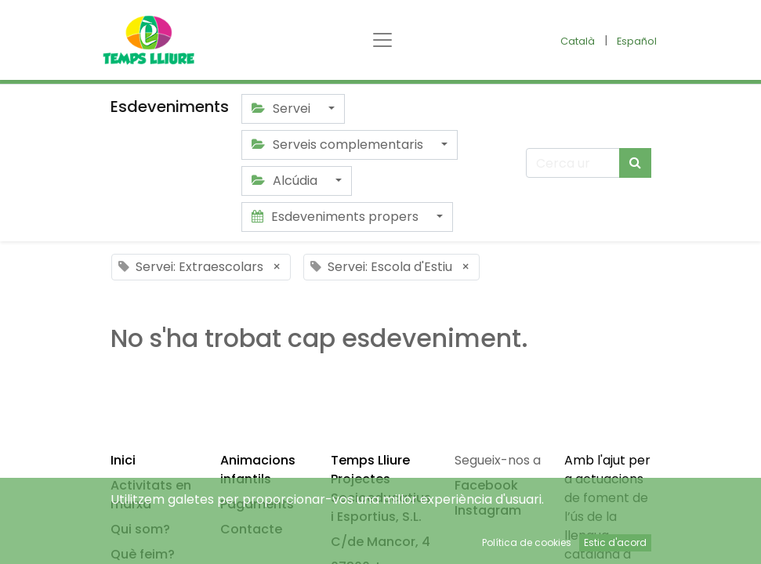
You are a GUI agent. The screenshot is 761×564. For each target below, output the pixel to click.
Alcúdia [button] (286, 181)
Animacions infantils (257, 469)
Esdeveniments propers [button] (337, 217)
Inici (123, 460)
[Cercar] (635, 163)
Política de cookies (526, 542)
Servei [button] (282, 108)
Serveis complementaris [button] (339, 145)
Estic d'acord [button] (615, 542)
